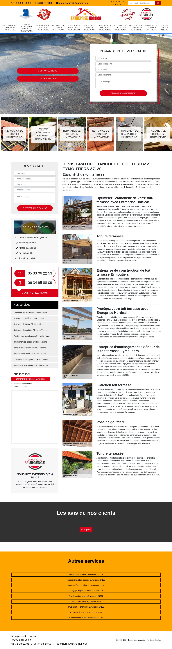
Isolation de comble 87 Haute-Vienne (90, 28)
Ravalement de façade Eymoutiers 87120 (86, 596)
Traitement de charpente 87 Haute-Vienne (74, 28)
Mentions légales (153, 640)
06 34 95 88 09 (43, 3)
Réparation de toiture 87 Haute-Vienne (42, 28)
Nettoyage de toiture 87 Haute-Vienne (58, 28)
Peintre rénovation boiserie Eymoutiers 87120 (86, 580)
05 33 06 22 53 (21, 3)
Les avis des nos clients (164, 28)
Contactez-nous (47, 71)
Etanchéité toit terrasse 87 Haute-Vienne (151, 28)
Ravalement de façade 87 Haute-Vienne (104, 28)
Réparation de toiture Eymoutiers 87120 (86, 574)
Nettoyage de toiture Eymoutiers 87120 (86, 612)
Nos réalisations (47, 79)
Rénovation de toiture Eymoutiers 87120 (86, 618)
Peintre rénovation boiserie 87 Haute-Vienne (26, 28)
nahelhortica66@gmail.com (72, 3)
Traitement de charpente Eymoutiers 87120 (86, 607)
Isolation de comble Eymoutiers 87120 (86, 601)
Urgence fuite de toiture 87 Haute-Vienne (135, 28)
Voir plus (86, 529)
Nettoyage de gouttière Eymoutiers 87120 (86, 591)
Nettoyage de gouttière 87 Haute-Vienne (120, 28)
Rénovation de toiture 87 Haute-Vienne (10, 28)
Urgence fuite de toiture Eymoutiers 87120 (86, 585)
